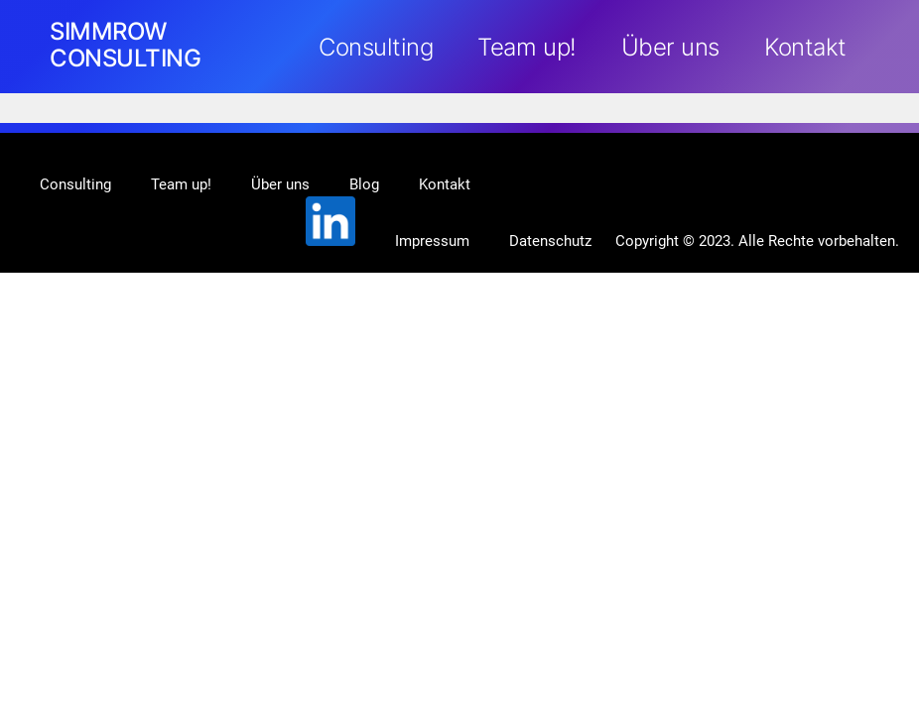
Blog (364, 184)
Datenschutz (550, 241)
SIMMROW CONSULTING (125, 44)
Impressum (432, 241)
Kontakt (805, 47)
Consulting (376, 47)
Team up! (526, 47)
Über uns (670, 47)
